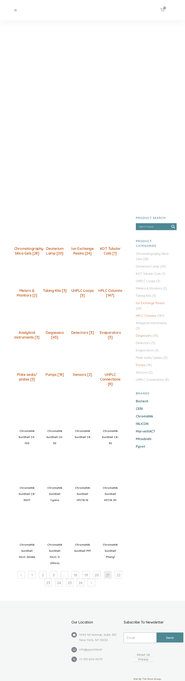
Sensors (142, 372)
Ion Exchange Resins (150, 303)
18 (75, 575)
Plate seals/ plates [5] (27, 377)
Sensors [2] (82, 374)
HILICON (142, 424)
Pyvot (140, 446)
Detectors (143, 343)
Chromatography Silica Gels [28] (28, 251)
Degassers (144, 336)
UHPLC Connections (150, 380)
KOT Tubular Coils (148, 274)
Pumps (140, 365)
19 (86, 575)
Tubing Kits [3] (55, 290)
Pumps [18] (54, 374)
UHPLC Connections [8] (110, 379)
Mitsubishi (143, 439)
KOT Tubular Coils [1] (110, 251)
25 (70, 583)
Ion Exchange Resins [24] (82, 251)
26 (81, 583)
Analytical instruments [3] (27, 335)
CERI (139, 409)
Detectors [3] (82, 332)
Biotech (142, 401)
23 (48, 583)
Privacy (143, 659)
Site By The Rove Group (147, 679)
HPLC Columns (146, 316)
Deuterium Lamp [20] (55, 251)
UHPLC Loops (145, 281)
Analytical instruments (151, 323)
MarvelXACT (145, 431)
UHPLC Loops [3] (82, 293)
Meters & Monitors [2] (27, 293)
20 (97, 575)
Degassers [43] (55, 335)
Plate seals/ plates (149, 358)
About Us (143, 655)
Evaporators (145, 350)
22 (118, 575)
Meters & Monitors (149, 288)
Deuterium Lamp (147, 266)
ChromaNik (144, 416)
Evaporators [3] (110, 335)
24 (59, 583)
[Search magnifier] (173, 226)
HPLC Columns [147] (110, 293)
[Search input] (154, 226)
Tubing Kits (143, 296)
